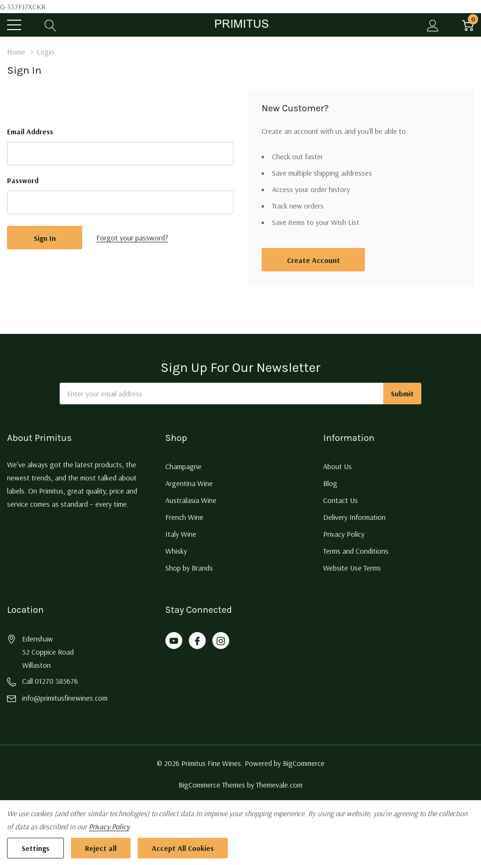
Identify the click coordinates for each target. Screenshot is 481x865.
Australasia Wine (191, 500)
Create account (313, 260)
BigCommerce (304, 763)
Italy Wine (180, 534)
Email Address (30, 131)
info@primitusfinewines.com (65, 698)
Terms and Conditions (355, 551)
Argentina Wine (189, 483)
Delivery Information (354, 517)
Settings (35, 848)
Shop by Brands (189, 567)
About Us (337, 466)
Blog (330, 483)
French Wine (184, 517)
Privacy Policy (344, 534)
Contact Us (340, 500)
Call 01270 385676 (50, 681)
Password (23, 180)
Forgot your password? (132, 237)
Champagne (183, 466)
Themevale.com (279, 784)
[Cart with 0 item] (468, 25)
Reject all (100, 848)
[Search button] (50, 25)
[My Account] (433, 25)
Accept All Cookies (183, 848)
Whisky (176, 551)
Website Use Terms (352, 567)
